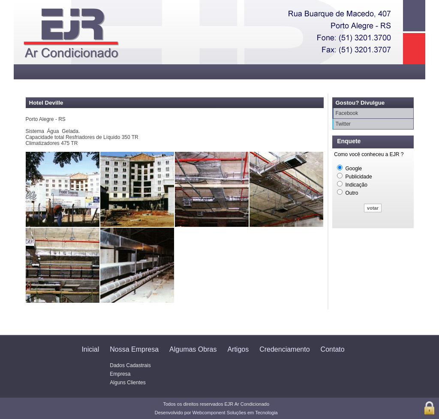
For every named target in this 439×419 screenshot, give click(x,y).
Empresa (120, 374)
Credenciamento (284, 349)
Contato (333, 349)
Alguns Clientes (127, 383)
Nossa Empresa (134, 349)
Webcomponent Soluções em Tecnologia (235, 412)
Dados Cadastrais (130, 365)
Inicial (90, 349)
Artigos (238, 349)
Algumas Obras (192, 349)
